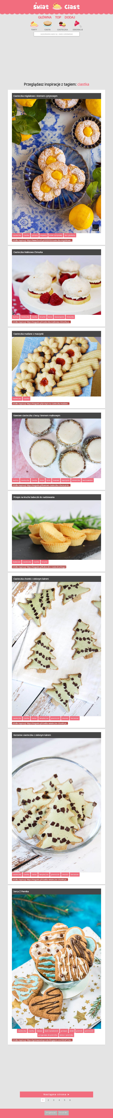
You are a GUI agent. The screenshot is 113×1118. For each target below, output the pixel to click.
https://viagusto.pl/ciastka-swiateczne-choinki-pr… (47, 723)
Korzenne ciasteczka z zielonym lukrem (32, 735)
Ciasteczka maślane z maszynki (28, 333)
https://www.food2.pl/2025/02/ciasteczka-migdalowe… (49, 240)
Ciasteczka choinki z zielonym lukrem (31, 578)
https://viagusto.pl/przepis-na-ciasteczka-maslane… (48, 403)
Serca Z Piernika (21, 891)
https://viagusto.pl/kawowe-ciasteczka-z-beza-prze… (48, 485)
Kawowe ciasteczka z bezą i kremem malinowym (36, 415)
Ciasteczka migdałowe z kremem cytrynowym (35, 96)
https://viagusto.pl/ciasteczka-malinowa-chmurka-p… (48, 322)
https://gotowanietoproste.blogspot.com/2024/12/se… (49, 1040)
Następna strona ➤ (56, 1094)
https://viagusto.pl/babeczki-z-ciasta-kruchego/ (46, 567)
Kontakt (63, 1112)
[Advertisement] (56, 58)
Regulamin (51, 1112)
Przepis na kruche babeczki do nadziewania (33, 497)
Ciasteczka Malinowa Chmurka (28, 252)
